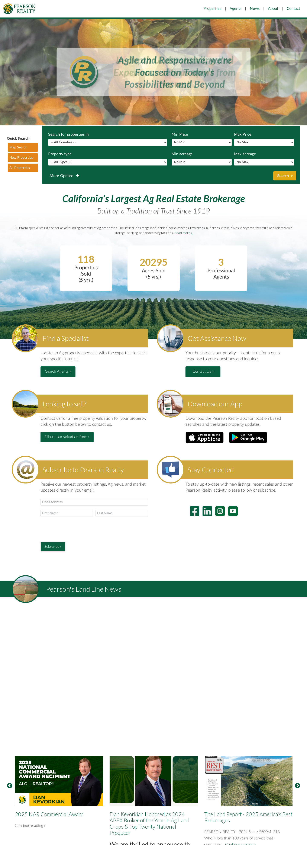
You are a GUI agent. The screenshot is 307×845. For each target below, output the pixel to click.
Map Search (18, 147)
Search (285, 176)
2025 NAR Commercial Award (49, 814)
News (255, 8)
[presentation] (73, 529)
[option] (59, 800)
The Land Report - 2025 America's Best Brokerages (248, 817)
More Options (64, 176)
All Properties (19, 168)
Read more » (183, 233)
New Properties (21, 157)
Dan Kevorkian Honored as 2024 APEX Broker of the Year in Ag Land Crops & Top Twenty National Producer (149, 823)
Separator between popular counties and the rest (107, 142)
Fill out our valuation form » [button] (67, 437)
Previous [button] (9, 786)
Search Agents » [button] (58, 371)
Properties (212, 8)
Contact (293, 8)
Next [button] (297, 786)
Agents (235, 8)
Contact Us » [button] (203, 371)
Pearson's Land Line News (83, 589)
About (273, 8)
